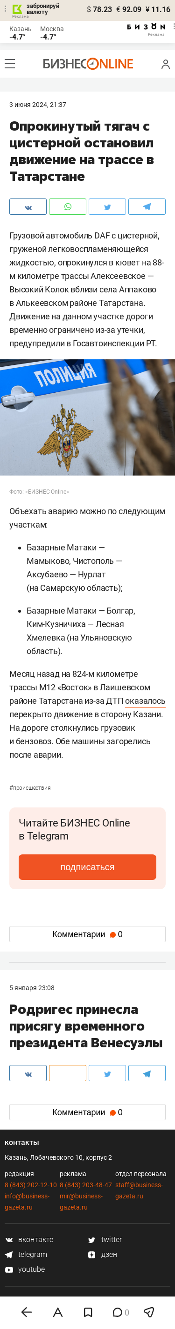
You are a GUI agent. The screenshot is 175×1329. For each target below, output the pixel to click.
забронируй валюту (43, 9)
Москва (52, 29)
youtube (25, 1269)
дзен (102, 1254)
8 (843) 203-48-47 (86, 1185)
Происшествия (29, 788)
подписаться (87, 867)
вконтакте (29, 1239)
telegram (26, 1254)
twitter (105, 1239)
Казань (20, 29)
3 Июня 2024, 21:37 (37, 104)
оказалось (145, 701)
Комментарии (87, 934)
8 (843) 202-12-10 (31, 1185)
